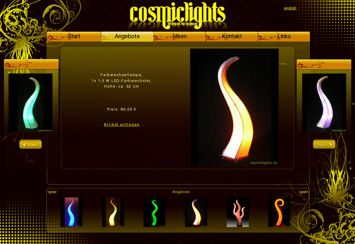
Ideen (180, 36)
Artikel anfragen (121, 124)
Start (74, 36)
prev (30, 144)
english (290, 8)
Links (284, 36)
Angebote (127, 36)
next (324, 144)
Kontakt (232, 36)
